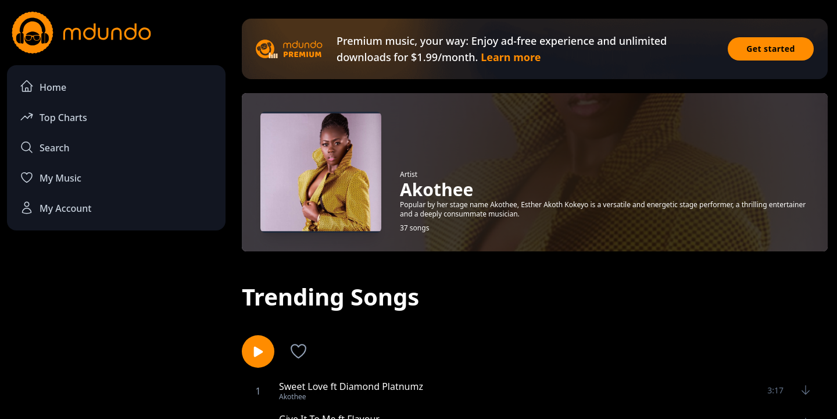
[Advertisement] (116, 335)
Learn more (511, 57)
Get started (770, 48)
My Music (50, 177)
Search (44, 147)
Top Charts (53, 116)
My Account (55, 208)
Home (43, 86)
